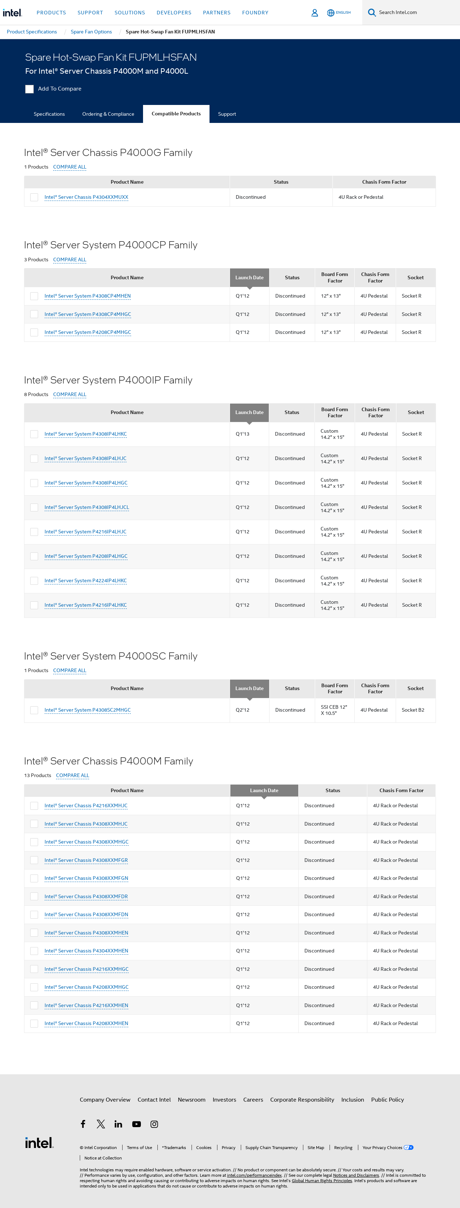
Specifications (49, 114)
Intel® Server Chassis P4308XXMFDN (86, 914)
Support (227, 114)
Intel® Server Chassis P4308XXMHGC (87, 842)
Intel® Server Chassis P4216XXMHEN (86, 1005)
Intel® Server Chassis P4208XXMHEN (86, 1023)
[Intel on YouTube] (136, 1125)
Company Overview (105, 1099)
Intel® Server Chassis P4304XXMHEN (86, 950)
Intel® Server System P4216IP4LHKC (86, 605)
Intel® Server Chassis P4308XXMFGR (86, 860)
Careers (253, 1099)
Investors (224, 1099)
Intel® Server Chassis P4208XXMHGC (87, 987)
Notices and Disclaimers (356, 1175)
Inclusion (352, 1099)
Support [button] (90, 12)
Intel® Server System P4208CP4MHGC (88, 332)
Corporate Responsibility (302, 1099)
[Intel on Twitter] (101, 1125)
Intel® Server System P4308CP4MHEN (88, 296)
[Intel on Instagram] (154, 1125)
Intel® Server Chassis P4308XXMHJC (86, 824)
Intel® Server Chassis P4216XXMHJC (86, 805)
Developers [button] (174, 12)
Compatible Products (176, 113)
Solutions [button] (130, 12)
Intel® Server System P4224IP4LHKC (86, 580)
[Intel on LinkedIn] (118, 1125)
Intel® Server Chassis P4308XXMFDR (86, 896)
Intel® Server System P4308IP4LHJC (85, 458)
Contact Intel (154, 1099)
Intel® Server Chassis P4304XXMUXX (86, 197)
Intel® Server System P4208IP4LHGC (86, 556)
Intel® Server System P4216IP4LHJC (85, 531)
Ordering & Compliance (108, 114)
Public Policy (387, 1099)
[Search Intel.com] (418, 13)
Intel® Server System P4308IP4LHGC (86, 482)
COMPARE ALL (69, 167)
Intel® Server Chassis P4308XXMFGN (86, 878)
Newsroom (192, 1099)
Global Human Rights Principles (322, 1180)
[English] (339, 12)
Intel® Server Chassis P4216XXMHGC (87, 969)
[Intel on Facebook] (83, 1125)
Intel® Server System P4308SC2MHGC (88, 710)
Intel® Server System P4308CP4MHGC (88, 314)
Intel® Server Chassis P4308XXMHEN (86, 932)
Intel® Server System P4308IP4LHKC (86, 434)
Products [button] (51, 12)
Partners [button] (217, 12)
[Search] (372, 12)
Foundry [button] (255, 12)
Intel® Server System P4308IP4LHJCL (87, 507)
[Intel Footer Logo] (39, 1142)
